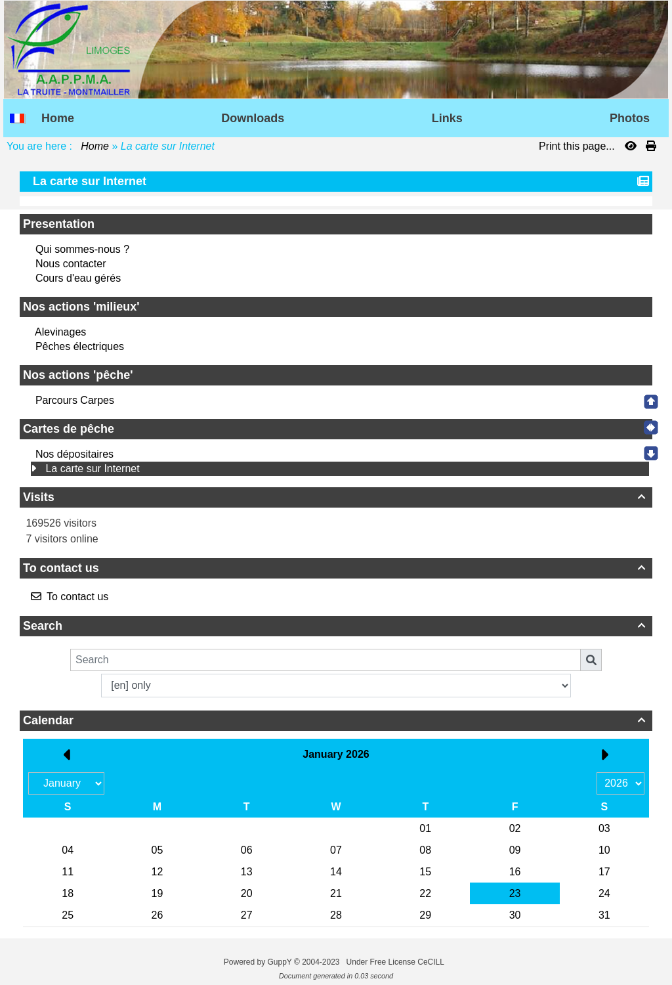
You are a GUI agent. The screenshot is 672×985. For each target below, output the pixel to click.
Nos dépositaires (74, 454)
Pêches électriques (79, 346)
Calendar (336, 720)
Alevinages (60, 332)
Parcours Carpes (74, 400)
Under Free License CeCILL (396, 962)
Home (95, 146)
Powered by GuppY (259, 962)
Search (336, 625)
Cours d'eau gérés (78, 278)
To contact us (336, 568)
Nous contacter (70, 263)
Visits (336, 497)
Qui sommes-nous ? (82, 249)
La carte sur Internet (92, 468)
